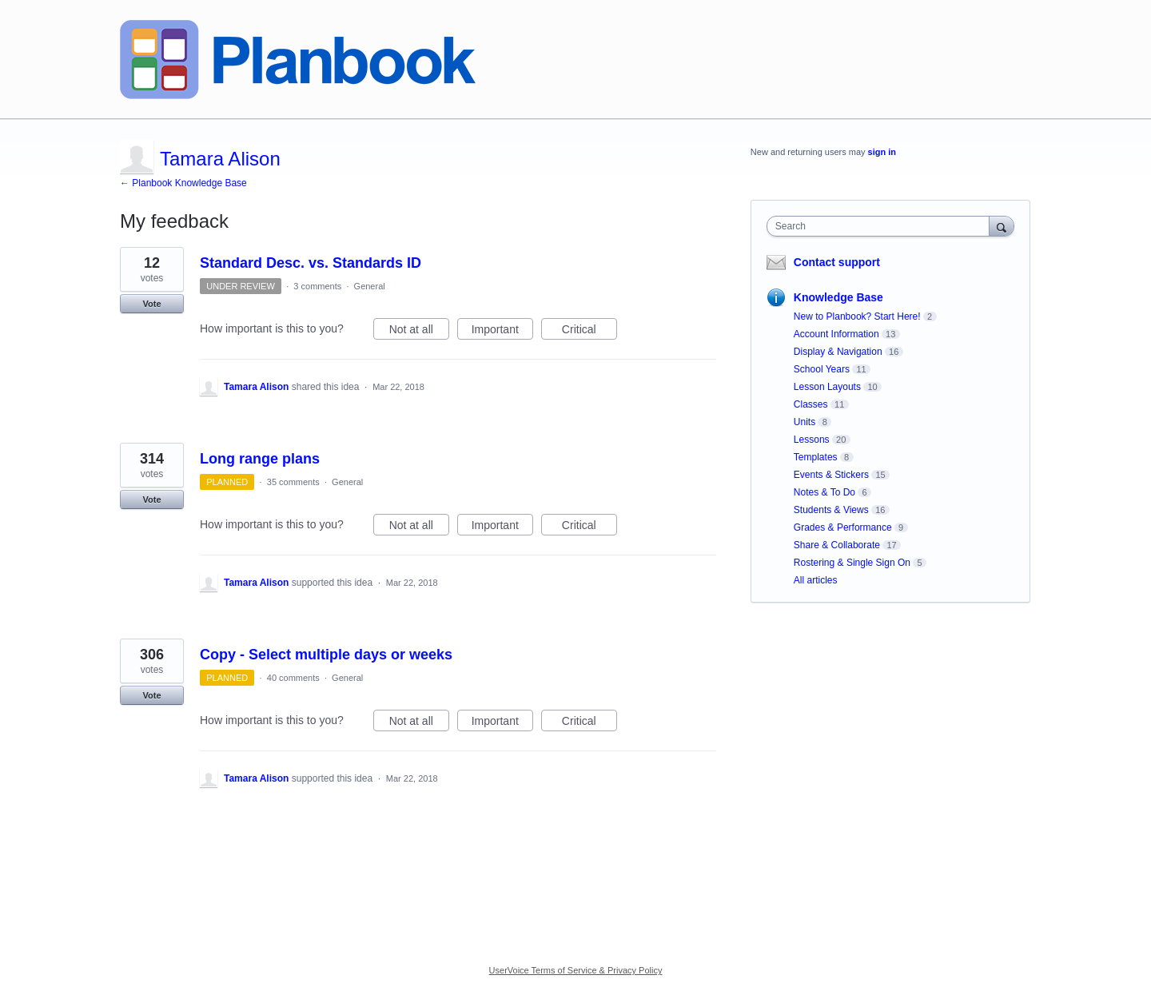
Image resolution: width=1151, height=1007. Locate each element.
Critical (589, 331)
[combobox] (882, 226)
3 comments (317, 286)
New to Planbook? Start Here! (857, 316)
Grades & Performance (843, 527)
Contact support (837, 262)
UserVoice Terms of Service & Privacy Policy (576, 970)
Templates (816, 457)
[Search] (1001, 226)
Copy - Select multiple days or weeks (326, 655)
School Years (822, 369)
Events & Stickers (831, 474)
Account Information (836, 334)
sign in (882, 152)
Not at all (419, 331)
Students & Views (831, 509)
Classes (811, 404)
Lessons (812, 439)
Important (502, 331)
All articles (816, 580)
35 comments (293, 482)
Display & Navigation (838, 351)
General (369, 286)
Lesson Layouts (827, 386)
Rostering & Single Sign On (852, 562)
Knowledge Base (838, 297)
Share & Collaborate (837, 545)
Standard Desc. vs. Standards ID (310, 263)
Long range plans (260, 459)
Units (804, 422)
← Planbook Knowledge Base (183, 183)
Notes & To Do (824, 492)
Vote (151, 303)
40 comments (293, 678)
